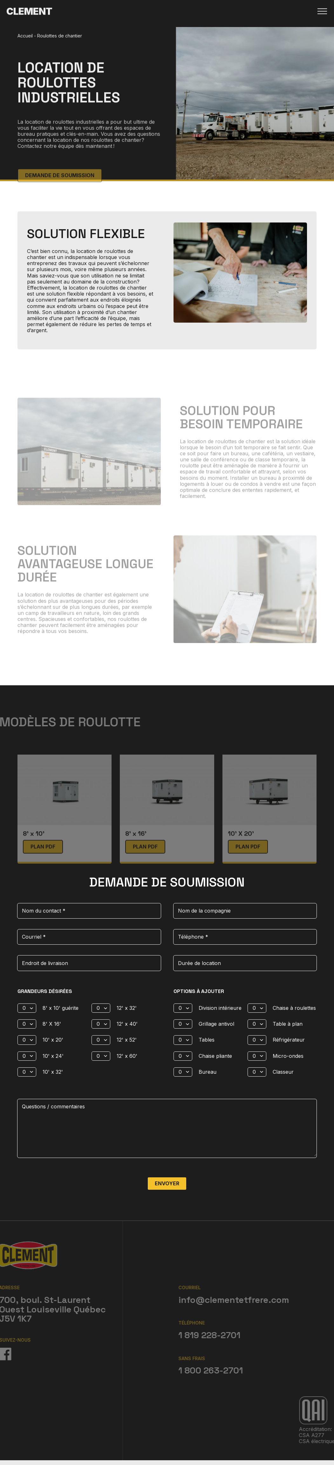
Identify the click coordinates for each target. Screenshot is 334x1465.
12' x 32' (127, 1007)
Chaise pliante (215, 1055)
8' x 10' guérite (60, 1007)
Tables (207, 1039)
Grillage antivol (216, 1023)
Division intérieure (220, 1007)
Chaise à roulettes (294, 1007)
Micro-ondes (288, 1055)
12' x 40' (127, 1023)
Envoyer (167, 1183)
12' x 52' (127, 1039)
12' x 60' (127, 1055)
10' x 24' (53, 1055)
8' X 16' (52, 1023)
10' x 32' (53, 1071)
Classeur (283, 1071)
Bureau (207, 1071)
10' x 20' (53, 1039)
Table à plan (288, 1023)
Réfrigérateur (289, 1039)
